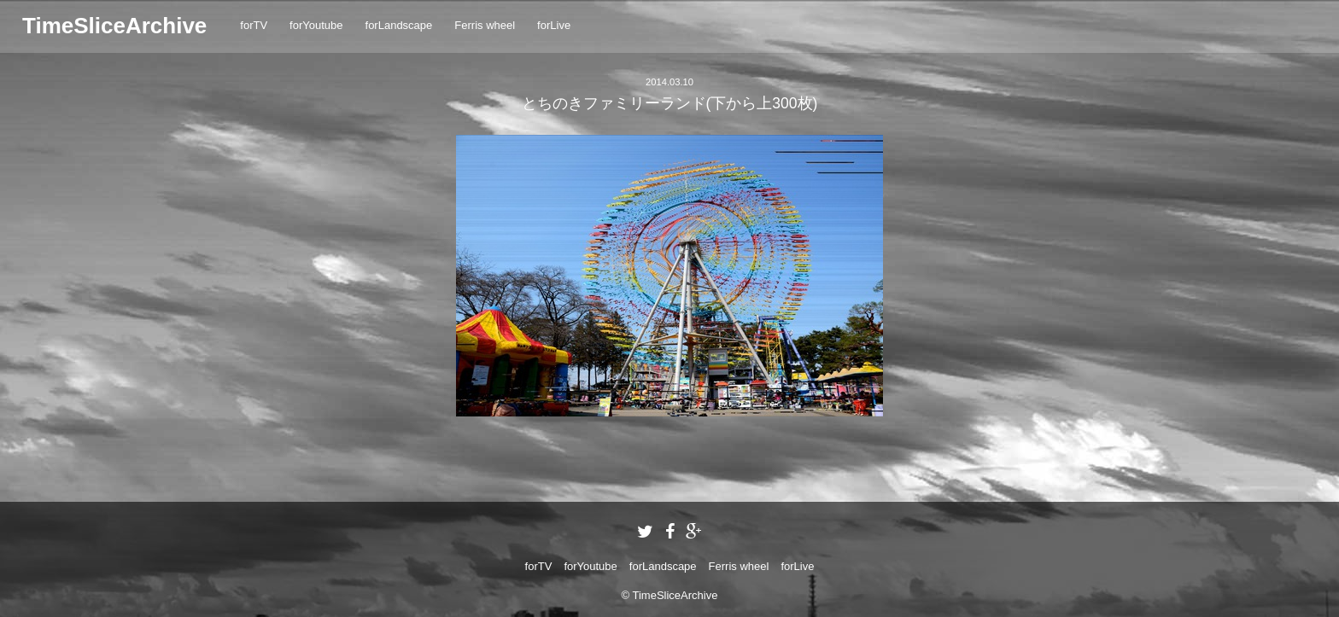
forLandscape (399, 25)
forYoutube (315, 25)
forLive (553, 25)
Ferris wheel (484, 25)
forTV (253, 25)
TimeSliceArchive (114, 25)
